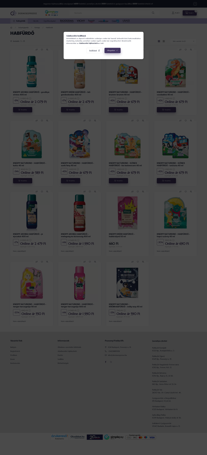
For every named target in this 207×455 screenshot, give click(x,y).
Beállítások (93, 50)
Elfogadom (111, 50)
